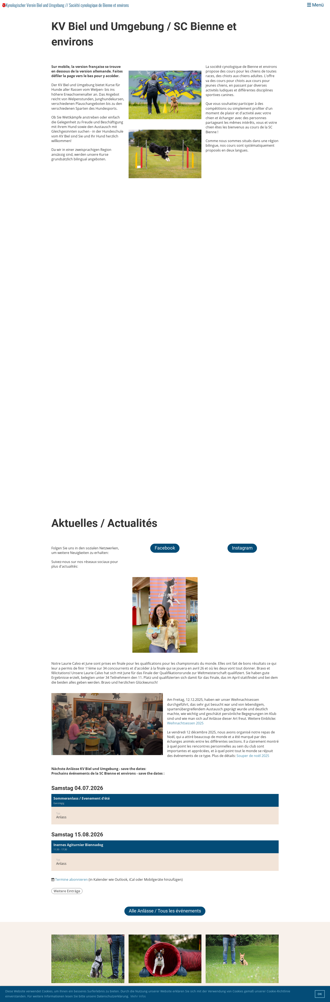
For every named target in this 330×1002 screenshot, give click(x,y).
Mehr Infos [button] (138, 996)
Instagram (242, 548)
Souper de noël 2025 (253, 755)
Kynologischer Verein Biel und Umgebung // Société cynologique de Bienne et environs (67, 5)
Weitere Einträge (67, 891)
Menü (315, 5)
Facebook (165, 548)
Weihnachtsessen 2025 (185, 723)
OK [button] (320, 994)
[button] (165, 809)
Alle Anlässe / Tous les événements (165, 911)
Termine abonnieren (71, 879)
